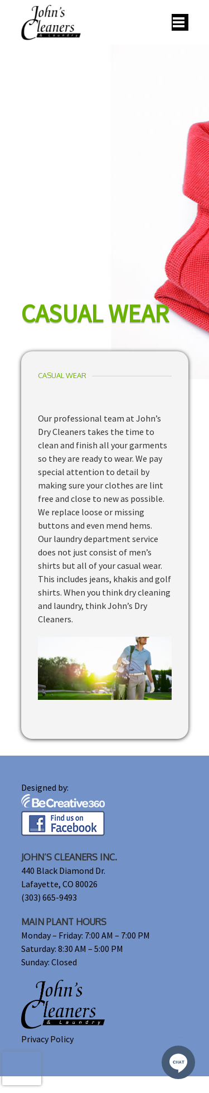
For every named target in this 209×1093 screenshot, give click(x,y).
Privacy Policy (47, 1038)
